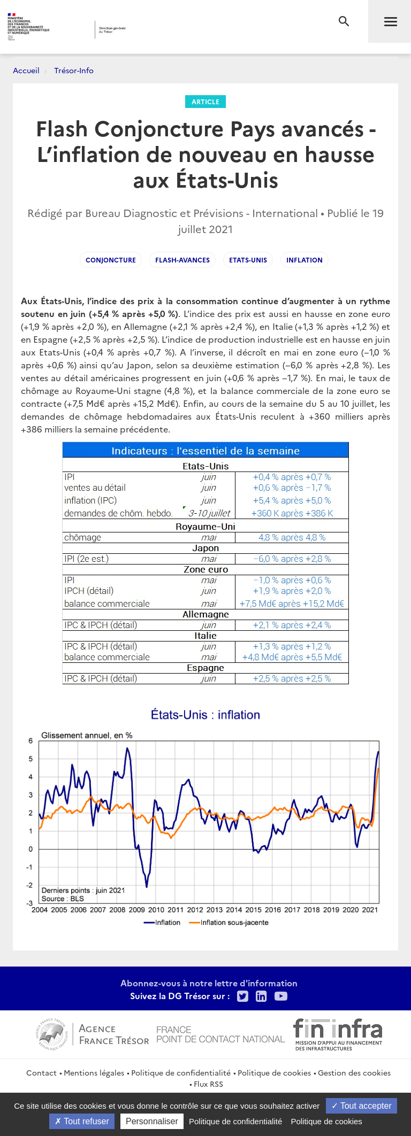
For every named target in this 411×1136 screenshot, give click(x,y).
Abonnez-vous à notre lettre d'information (209, 982)
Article (205, 101)
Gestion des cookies (354, 1072)
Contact (41, 1072)
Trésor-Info (74, 70)
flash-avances (182, 259)
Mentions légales (94, 1072)
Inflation (304, 259)
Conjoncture (111, 259)
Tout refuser (82, 1121)
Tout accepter (361, 1105)
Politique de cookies (274, 1072)
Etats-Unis (248, 259)
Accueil (26, 70)
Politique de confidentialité (181, 1072)
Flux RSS (208, 1083)
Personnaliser (152, 1121)
